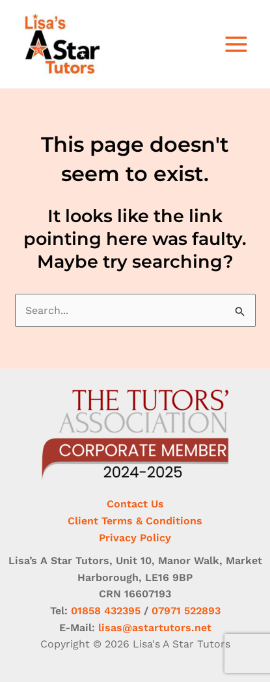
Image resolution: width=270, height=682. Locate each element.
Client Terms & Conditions (135, 521)
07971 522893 (186, 610)
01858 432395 (106, 610)
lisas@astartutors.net (154, 627)
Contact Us (135, 504)
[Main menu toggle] (236, 44)
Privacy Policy (135, 538)
